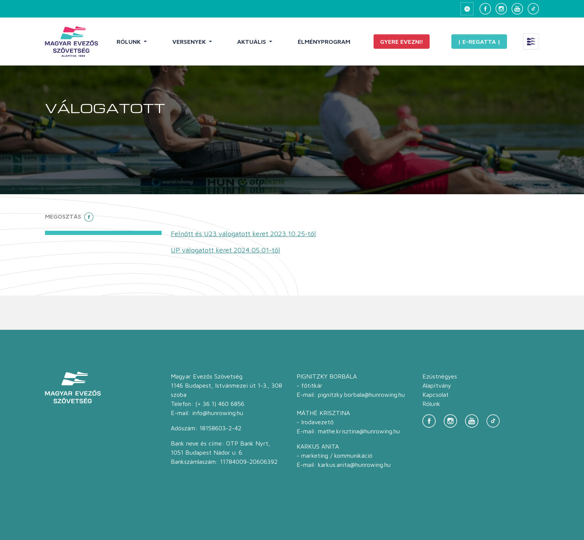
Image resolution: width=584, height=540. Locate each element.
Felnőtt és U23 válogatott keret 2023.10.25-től (243, 234)
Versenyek (189, 41)
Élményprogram (324, 41)
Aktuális (252, 41)
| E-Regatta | (479, 41)
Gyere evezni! (401, 41)
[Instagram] (501, 8)
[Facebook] (485, 8)
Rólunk (129, 41)
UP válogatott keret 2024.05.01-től (225, 250)
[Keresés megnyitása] (466, 8)
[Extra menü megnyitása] (531, 42)
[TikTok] (533, 8)
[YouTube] (517, 8)
